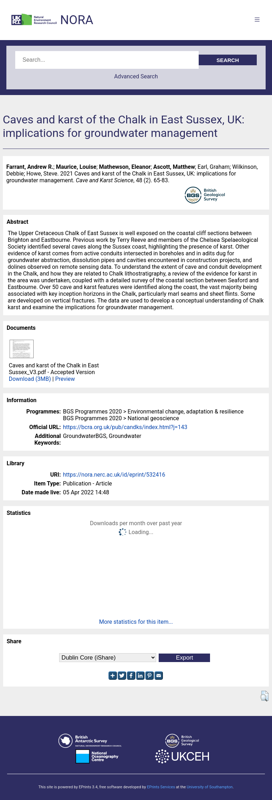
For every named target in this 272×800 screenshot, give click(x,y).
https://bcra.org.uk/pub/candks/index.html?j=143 (125, 427)
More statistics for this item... (136, 621)
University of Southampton (210, 787)
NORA (76, 20)
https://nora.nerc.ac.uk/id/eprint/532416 (114, 474)
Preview (65, 379)
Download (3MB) (30, 379)
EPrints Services (161, 787)
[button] (264, 696)
